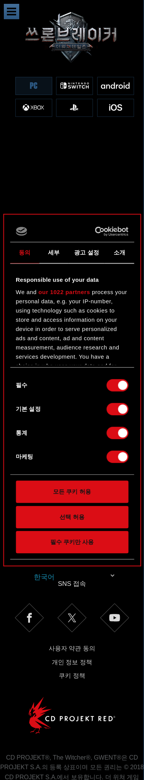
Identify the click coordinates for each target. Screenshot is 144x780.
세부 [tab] (54, 252)
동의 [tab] (24, 252)
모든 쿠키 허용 (72, 491)
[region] (72, 72)
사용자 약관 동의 (72, 584)
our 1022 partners (64, 292)
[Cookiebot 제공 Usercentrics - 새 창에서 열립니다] (97, 231)
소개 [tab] (119, 252)
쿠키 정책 (72, 611)
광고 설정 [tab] (86, 252)
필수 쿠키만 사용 (72, 542)
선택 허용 (72, 517)
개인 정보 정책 (72, 598)
